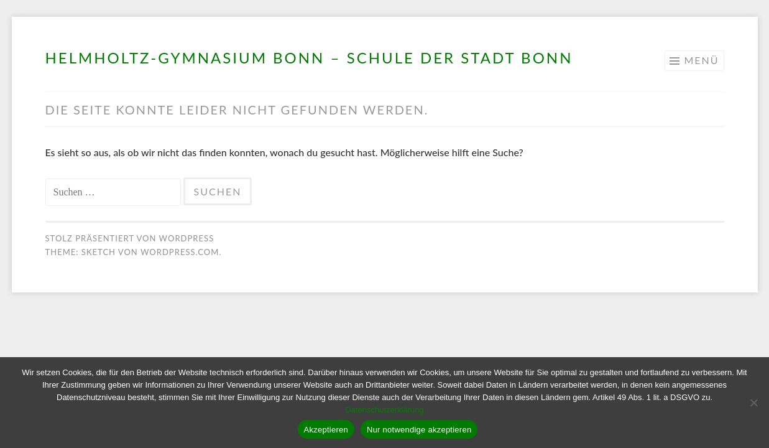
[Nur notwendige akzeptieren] (753, 402)
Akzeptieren (326, 429)
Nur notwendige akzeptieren (419, 429)
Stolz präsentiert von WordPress (129, 238)
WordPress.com (179, 252)
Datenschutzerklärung (384, 409)
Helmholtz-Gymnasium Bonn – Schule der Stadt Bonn (309, 58)
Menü (701, 60)
